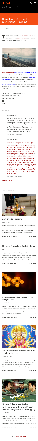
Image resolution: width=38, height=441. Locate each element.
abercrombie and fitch (14, 151)
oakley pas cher (25, 155)
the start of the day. (27, 35)
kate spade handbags (13, 164)
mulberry (10, 171)
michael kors (25, 146)
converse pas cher (16, 157)
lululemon (31, 153)
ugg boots (10, 147)
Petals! (6, 3)
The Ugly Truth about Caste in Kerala (18, 246)
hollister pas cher (12, 158)
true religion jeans (16, 169)
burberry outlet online (14, 142)
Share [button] (4, 103)
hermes (13, 173)
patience (5, 96)
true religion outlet (29, 169)
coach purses (25, 149)
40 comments (11, 370)
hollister (16, 155)
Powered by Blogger (19, 436)
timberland (14, 168)
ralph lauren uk (16, 149)
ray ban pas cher (12, 162)
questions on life (13, 96)
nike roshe (30, 162)
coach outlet (22, 158)
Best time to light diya (12, 219)
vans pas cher (23, 168)
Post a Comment (7, 180)
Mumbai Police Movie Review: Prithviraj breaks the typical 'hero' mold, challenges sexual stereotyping (18, 407)
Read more (32, 236)
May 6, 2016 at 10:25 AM (14, 176)
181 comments (12, 263)
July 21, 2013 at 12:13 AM (14, 134)
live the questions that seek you (17, 93)
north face (10, 155)
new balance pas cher (13, 160)
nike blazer (30, 158)
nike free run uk (27, 151)
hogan (23, 160)
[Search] (31, 3)
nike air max (25, 142)
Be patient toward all (8, 72)
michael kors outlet (20, 144)
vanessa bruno (15, 146)
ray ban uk (23, 147)
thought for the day (22, 38)
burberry (32, 146)
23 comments (11, 427)
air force (16, 147)
